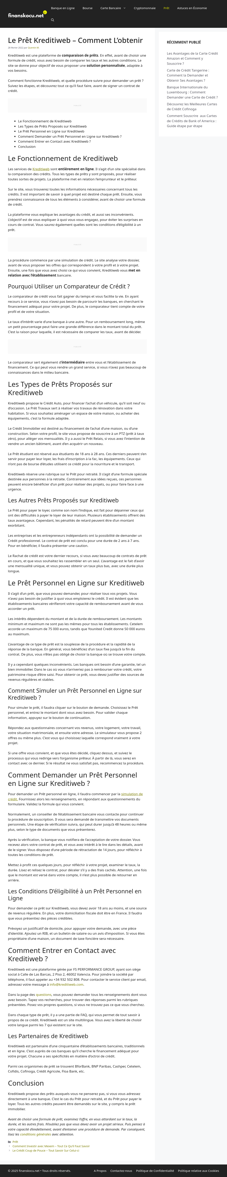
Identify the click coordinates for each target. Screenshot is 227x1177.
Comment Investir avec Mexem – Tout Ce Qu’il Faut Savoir (51, 1146)
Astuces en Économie (192, 8)
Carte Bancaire (115, 8)
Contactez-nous (121, 1171)
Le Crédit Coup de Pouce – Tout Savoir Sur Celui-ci (46, 1150)
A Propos (100, 1171)
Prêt (166, 8)
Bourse (87, 8)
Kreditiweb (41, 169)
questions (43, 994)
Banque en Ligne (63, 8)
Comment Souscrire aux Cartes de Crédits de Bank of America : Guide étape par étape (192, 120)
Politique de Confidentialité (155, 1171)
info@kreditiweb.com (66, 984)
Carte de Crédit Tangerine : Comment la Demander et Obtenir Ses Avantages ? (188, 75)
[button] (52, 20)
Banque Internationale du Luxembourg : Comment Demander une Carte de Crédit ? (192, 92)
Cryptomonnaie (145, 8)
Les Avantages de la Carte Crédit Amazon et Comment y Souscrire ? (192, 58)
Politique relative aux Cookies (198, 1171)
